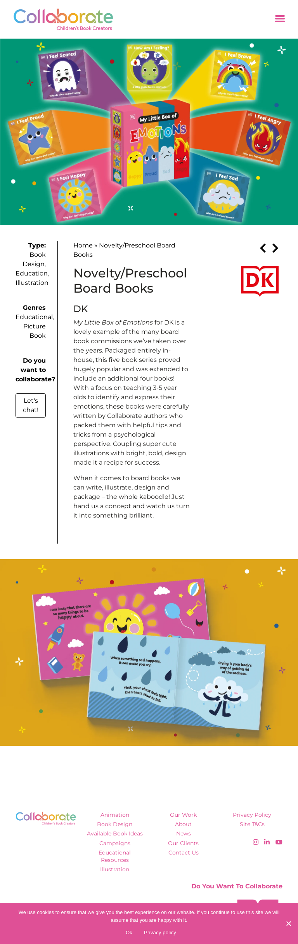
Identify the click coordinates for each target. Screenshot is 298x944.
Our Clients (183, 843)
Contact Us (183, 852)
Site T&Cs (252, 824)
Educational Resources (115, 856)
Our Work (183, 814)
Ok (129, 932)
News (183, 833)
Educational (34, 317)
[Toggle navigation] (280, 19)
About (183, 824)
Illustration (32, 282)
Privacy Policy (252, 814)
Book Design (114, 824)
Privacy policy (160, 932)
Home (83, 245)
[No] (288, 923)
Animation (114, 814)
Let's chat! (30, 405)
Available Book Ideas (115, 833)
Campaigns (114, 843)
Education (32, 273)
